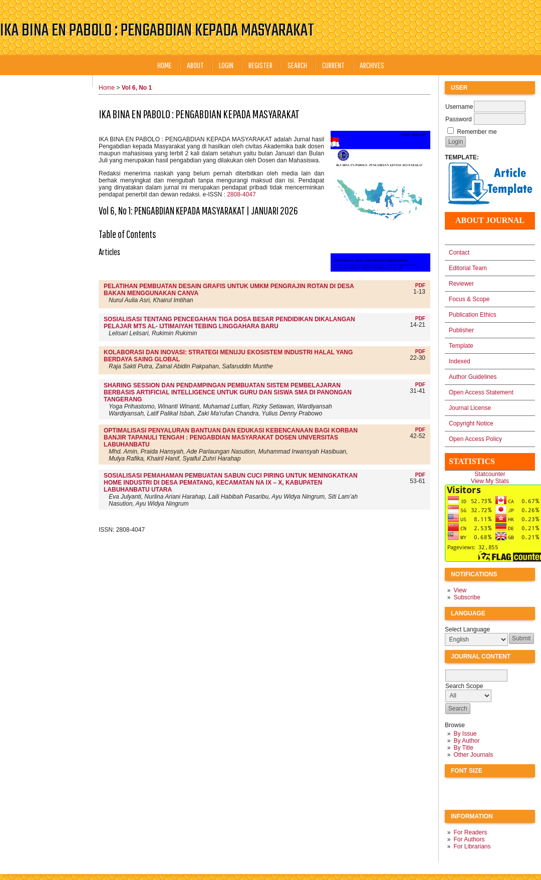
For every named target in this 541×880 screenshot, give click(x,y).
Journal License (470, 407)
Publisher (461, 330)
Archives (372, 65)
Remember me (476, 131)
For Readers (470, 832)
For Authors (468, 839)
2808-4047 (241, 194)
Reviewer (461, 283)
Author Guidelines (472, 376)
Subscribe (466, 597)
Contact (459, 252)
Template (461, 345)
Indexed (459, 361)
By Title (463, 747)
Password (458, 119)
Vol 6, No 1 (137, 87)
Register (260, 65)
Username (459, 106)
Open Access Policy (475, 439)
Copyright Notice (471, 423)
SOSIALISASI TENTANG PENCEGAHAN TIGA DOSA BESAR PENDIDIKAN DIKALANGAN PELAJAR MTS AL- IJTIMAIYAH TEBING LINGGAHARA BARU (229, 323)
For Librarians (471, 846)
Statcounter (489, 474)
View (459, 590)
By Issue (464, 733)
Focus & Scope (469, 299)
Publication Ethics (472, 314)
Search (297, 65)
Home (164, 65)
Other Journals (473, 754)
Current (333, 65)
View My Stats (490, 481)
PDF (420, 285)
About (195, 65)
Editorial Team (468, 268)
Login (226, 65)
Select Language (467, 629)
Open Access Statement (481, 392)
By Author (466, 740)
